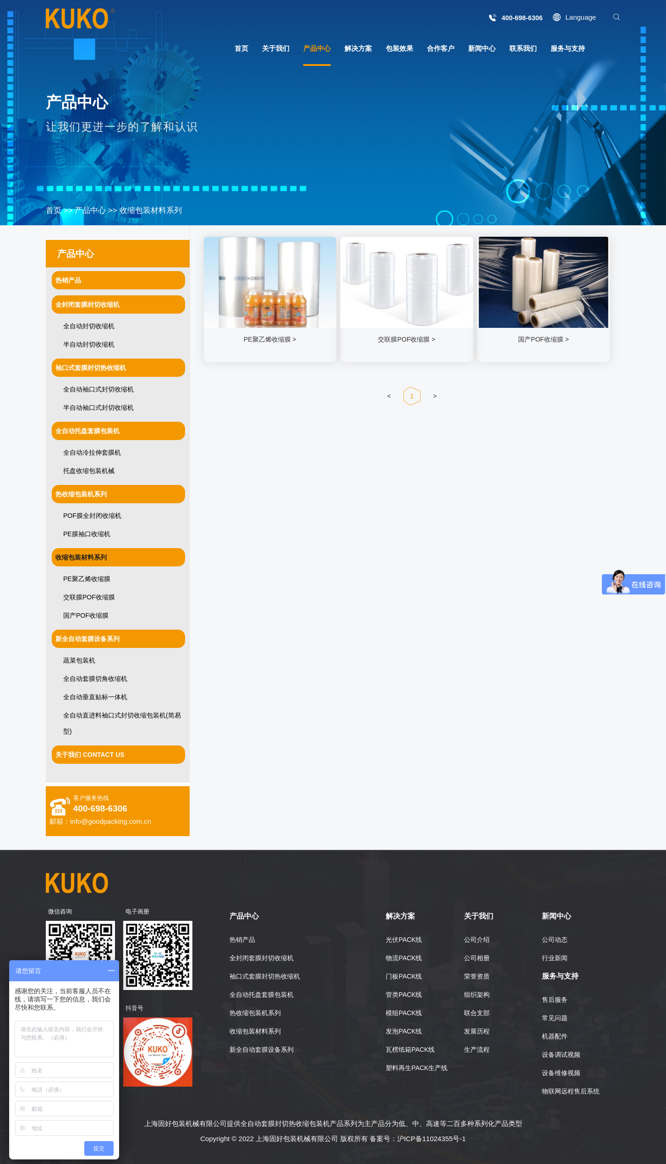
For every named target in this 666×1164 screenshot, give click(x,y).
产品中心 (90, 210)
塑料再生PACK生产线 (417, 1068)
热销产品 (242, 939)
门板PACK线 (404, 976)
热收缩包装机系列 (255, 1013)
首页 (53, 210)
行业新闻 (555, 958)
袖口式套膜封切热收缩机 (264, 976)
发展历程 (477, 1031)
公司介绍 (477, 939)
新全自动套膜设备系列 (261, 1049)
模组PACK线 (404, 1013)
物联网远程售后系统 (571, 1091)
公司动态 (555, 939)
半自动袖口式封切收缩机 (98, 407)
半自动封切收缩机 (89, 344)
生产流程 (477, 1049)
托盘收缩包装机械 (89, 470)
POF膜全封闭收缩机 (92, 515)
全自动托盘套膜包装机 (261, 994)
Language (580, 17)
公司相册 (477, 958)
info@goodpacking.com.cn (110, 821)
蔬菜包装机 (79, 660)
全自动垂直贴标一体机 (95, 697)
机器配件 (555, 1036)
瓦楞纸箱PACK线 (410, 1049)
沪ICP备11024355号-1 (431, 1138)
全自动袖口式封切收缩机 (98, 389)
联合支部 (477, 1013)
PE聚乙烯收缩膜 (86, 578)
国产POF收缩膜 (86, 615)
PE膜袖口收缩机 (86, 534)
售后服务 (555, 999)
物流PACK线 (404, 958)
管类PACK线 (404, 994)
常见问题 (555, 1018)
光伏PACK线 (404, 939)
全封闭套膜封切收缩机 (261, 958)
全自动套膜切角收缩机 (95, 678)
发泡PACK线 (404, 1031)
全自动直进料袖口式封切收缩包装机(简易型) (122, 723)
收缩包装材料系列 (151, 210)
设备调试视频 (561, 1054)
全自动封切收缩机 (89, 326)
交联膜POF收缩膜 (89, 597)
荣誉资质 (477, 976)
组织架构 (477, 994)
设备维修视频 (561, 1073)
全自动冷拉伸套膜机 (92, 452)
